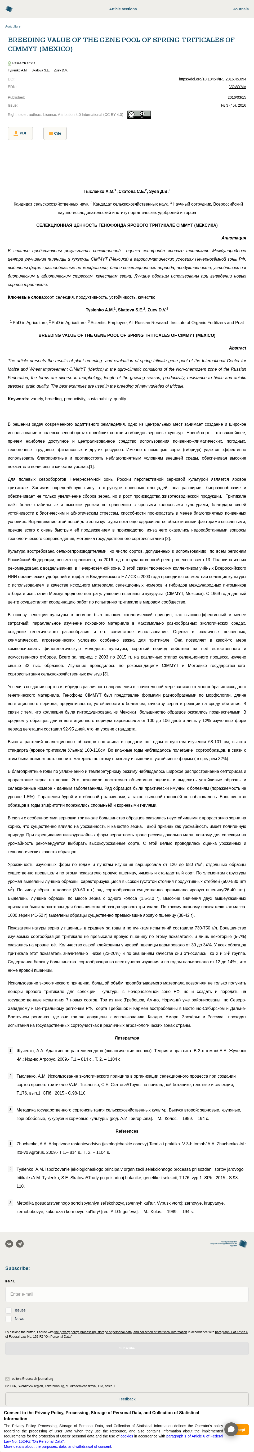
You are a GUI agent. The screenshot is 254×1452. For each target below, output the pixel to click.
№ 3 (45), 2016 (233, 105)
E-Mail (10, 1281)
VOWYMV (237, 87)
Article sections (123, 9)
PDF (20, 133)
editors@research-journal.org (29, 1379)
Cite (55, 133)
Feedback (127, 1399)
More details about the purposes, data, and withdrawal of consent (57, 1446)
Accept (239, 1430)
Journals (241, 9)
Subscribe (127, 1348)
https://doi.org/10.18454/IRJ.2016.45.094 (212, 79)
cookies (127, 1436)
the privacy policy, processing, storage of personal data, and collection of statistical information (120, 1332)
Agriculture (12, 26)
